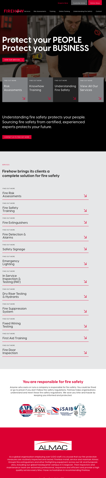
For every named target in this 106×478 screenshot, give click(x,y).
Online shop (57, 450)
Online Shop (95, 3)
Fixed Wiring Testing (84, 453)
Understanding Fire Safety (82, 11)
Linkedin (56, 446)
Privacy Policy (24, 474)
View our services (12, 60)
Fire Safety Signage (84, 439)
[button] (50, 412)
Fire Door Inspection (84, 455)
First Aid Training (83, 457)
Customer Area (79, 3)
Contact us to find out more (16, 137)
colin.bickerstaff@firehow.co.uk (28, 442)
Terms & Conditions (40, 474)
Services (27, 11)
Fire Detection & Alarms (86, 437)
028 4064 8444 (15, 435)
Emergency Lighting (84, 441)
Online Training (64, 11)
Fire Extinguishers (83, 434)
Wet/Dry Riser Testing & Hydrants (89, 448)
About (18, 11)
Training (52, 11)
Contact (99, 11)
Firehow (14, 11)
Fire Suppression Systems (86, 450)
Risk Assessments (40, 11)
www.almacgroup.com (53, 383)
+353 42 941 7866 (16, 439)
